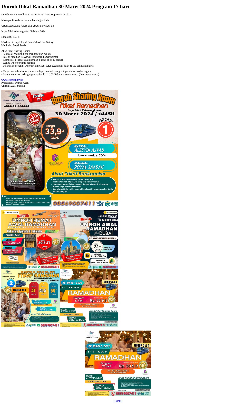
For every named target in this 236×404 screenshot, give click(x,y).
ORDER (118, 401)
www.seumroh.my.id (12, 79)
